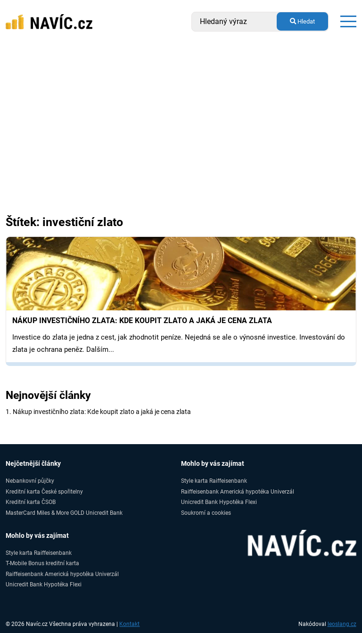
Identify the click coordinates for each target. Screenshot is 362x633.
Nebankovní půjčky (30, 480)
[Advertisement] (181, 114)
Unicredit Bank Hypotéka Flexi (219, 501)
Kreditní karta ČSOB (31, 501)
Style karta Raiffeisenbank (214, 480)
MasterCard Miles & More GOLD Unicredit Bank (64, 512)
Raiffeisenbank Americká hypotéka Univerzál (237, 491)
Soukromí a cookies (206, 512)
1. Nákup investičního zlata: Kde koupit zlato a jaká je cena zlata (98, 411)
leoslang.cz (342, 624)
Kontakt (129, 624)
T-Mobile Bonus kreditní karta (42, 563)
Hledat (302, 21)
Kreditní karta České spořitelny (44, 491)
